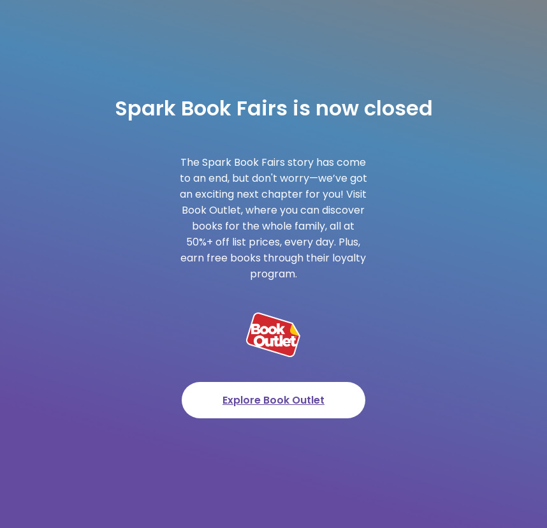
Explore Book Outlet (273, 400)
